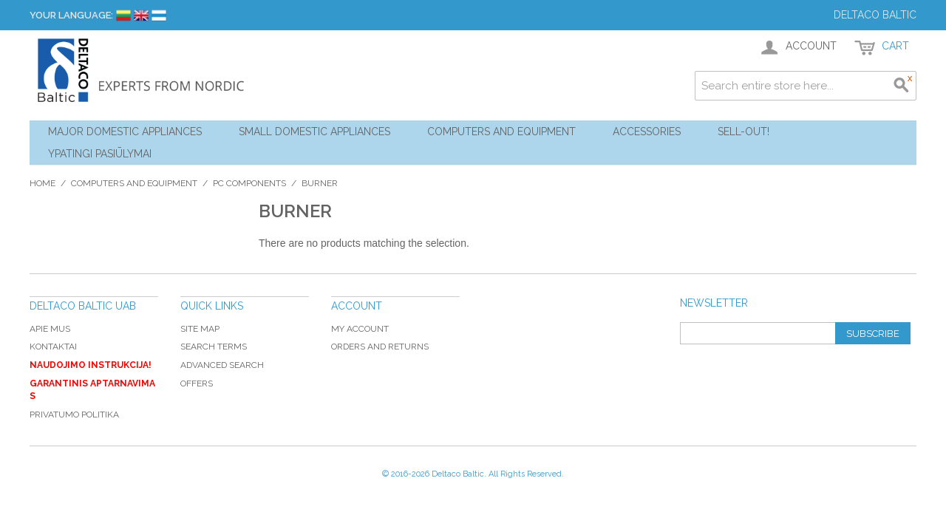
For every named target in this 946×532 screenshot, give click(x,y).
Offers (196, 383)
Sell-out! (743, 131)
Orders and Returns (380, 346)
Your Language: (71, 15)
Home (42, 183)
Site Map (200, 329)
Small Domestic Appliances (314, 131)
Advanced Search (222, 365)
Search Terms (213, 346)
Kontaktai (53, 346)
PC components (249, 183)
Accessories (647, 131)
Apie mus (50, 329)
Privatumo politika (74, 414)
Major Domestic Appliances (125, 131)
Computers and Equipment (501, 131)
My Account (360, 329)
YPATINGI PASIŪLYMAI (100, 154)
